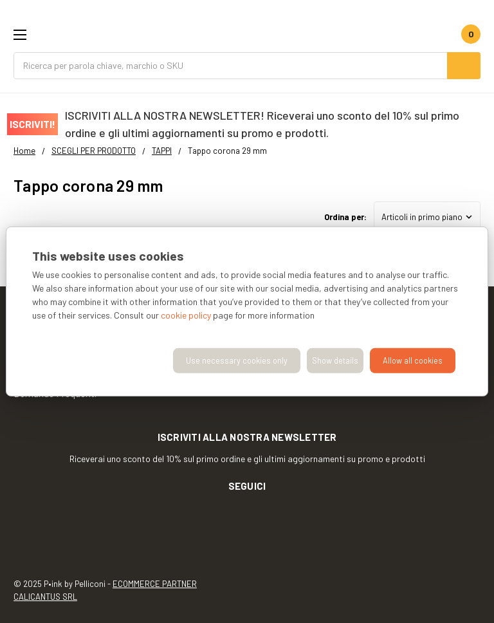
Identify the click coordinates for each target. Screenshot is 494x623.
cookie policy (186, 315)
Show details (335, 360)
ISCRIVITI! (32, 124)
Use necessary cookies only (237, 360)
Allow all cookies (413, 360)
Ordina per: (345, 217)
